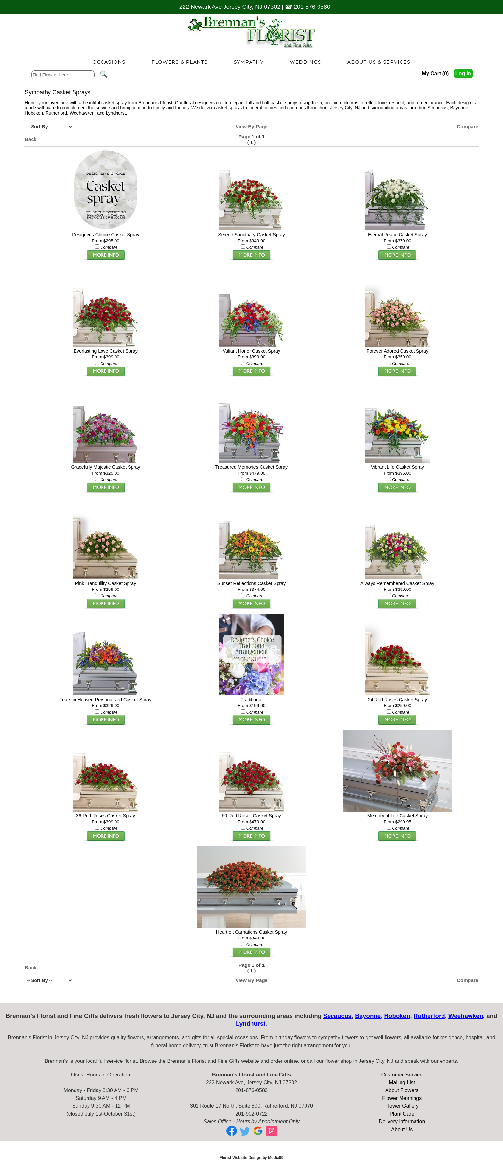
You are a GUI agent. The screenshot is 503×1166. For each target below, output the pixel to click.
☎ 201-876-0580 (307, 7)
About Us (402, 1129)
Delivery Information (402, 1121)
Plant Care (401, 1114)
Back (30, 139)
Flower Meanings (402, 1098)
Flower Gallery (402, 1106)
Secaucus (437, 107)
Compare (467, 126)
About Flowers (401, 1090)
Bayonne (459, 107)
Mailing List (402, 1082)
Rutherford (56, 113)
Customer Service (402, 1074)
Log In (463, 73)
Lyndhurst (116, 113)
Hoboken (34, 113)
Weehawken (82, 113)
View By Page (252, 126)
